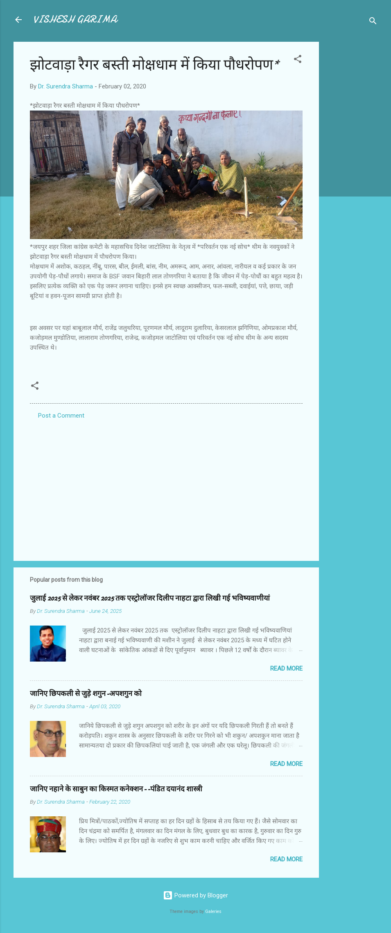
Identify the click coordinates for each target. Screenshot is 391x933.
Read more (286, 668)
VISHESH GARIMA (75, 19)
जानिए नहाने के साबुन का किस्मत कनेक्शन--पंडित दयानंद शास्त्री (116, 789)
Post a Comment (61, 415)
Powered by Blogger (195, 895)
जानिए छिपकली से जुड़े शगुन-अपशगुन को (86, 694)
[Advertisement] (351, 164)
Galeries (213, 911)
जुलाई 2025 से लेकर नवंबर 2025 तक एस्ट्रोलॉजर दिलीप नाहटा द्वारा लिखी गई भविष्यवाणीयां (150, 598)
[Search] (373, 22)
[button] (298, 60)
